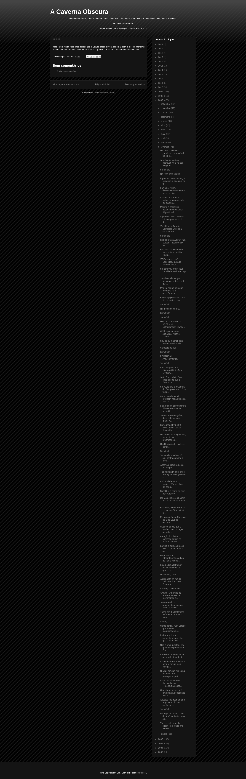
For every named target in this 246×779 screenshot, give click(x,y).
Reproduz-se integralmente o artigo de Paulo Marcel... (172, 558)
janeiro (164, 734)
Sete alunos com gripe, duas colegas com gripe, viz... (171, 418)
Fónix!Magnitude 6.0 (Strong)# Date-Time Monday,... (171, 370)
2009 (161, 91)
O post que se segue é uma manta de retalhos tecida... (172, 693)
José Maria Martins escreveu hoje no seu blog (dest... (171, 163)
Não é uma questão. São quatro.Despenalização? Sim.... (173, 648)
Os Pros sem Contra (170, 174)
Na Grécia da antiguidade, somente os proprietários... (173, 437)
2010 (161, 87)
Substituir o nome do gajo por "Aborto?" (172, 492)
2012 (161, 78)
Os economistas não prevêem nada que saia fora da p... (172, 399)
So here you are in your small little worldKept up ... (173, 271)
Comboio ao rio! (168, 347)
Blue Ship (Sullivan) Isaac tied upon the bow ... (172, 299)
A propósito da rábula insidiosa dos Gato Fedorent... (170, 582)
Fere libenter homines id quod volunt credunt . (172, 656)
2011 (161, 83)
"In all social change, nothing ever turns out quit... (172, 281)
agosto (164, 121)
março (164, 142)
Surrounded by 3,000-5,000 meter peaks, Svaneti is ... (170, 428)
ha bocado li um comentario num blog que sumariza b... (171, 638)
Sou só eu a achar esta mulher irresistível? (171, 342)
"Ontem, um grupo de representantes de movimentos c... (170, 595)
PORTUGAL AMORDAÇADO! (169, 357)
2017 (161, 57)
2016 (161, 61)
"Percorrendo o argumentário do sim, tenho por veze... (171, 605)
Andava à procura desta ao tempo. (172, 466)
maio (163, 134)
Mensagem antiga (135, 84)
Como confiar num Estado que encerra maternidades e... (173, 628)
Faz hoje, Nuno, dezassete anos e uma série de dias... (172, 191)
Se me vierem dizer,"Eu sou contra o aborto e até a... (171, 458)
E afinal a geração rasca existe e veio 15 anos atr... (172, 549)
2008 (161, 96)
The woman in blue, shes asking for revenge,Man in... (172, 474)
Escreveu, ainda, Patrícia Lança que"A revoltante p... (172, 510)
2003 (161, 752)
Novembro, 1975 (168, 574)
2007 (161, 100)
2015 (161, 65)
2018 (161, 53)
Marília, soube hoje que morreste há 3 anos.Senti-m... (171, 291)
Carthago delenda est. (171, 588)
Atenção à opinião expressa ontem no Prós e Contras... (170, 539)
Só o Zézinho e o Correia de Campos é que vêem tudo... (173, 389)
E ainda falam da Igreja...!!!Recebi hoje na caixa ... (171, 484)
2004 (161, 748)
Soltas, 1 (164, 621)
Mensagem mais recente (66, 84)
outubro (165, 112)
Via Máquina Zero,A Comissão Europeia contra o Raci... (171, 229)
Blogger (142, 773)
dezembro (166, 104)
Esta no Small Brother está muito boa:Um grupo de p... (171, 568)
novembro (166, 108)
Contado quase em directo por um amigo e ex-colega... (173, 664)
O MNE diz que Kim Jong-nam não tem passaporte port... (173, 674)
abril (163, 138)
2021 (161, 44)
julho (163, 125)
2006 (161, 739)
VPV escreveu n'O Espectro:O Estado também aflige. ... (170, 262)
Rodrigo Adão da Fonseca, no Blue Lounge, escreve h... (173, 520)
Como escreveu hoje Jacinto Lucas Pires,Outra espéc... (171, 683)
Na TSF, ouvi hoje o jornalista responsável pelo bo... (172, 153)
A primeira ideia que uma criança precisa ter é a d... (172, 219)
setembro (165, 117)
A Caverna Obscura (79, 11)
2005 (161, 743)
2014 (161, 70)
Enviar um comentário (66, 71)
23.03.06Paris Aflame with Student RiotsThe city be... (173, 243)
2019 (161, 48)
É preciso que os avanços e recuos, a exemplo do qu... (172, 181)
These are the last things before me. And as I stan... (172, 615)
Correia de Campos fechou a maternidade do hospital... (172, 200)
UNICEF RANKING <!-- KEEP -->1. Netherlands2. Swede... (172, 324)
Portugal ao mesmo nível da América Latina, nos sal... (172, 716)
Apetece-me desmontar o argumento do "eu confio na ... (172, 702)
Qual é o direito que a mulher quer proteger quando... (171, 529)
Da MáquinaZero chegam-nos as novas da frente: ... (173, 501)
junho (164, 129)
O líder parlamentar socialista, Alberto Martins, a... (170, 334)
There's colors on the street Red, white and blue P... (171, 726)
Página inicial (102, 84)
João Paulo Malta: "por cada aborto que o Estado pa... (171, 380)
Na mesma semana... (170, 308)
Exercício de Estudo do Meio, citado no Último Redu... (172, 252)
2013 (161, 74)
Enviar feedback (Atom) (104, 93)
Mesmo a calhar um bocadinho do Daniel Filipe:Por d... (171, 210)
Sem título (165, 169)
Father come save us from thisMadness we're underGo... (173, 408)
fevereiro (165, 147)
